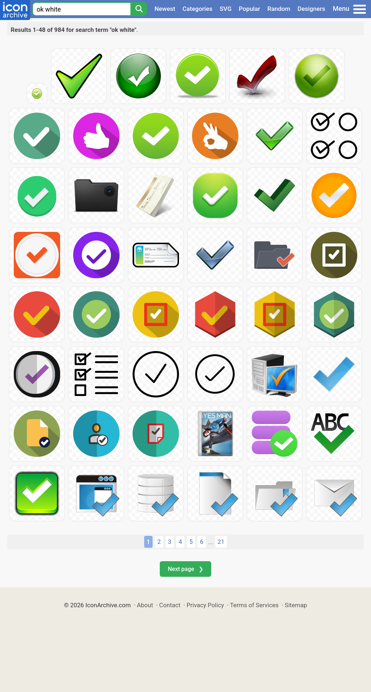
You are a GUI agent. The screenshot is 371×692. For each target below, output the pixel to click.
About (145, 605)
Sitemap (296, 605)
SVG (226, 8)
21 (221, 541)
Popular (249, 8)
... (210, 542)
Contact (169, 605)
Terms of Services (254, 605)
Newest (164, 8)
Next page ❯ (185, 569)
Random (278, 8)
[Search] (138, 9)
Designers (311, 8)
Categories (198, 8)
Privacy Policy (205, 605)
